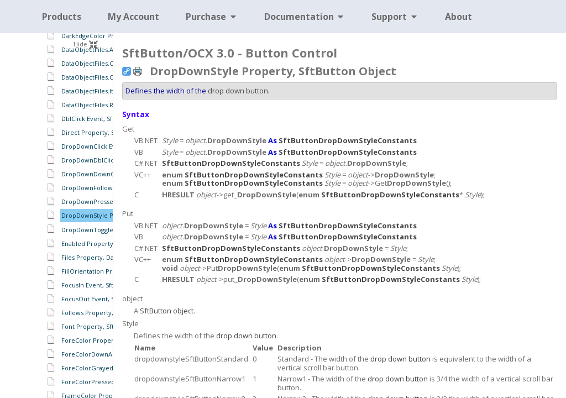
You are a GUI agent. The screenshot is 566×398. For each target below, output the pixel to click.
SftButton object (166, 311)
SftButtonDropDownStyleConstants (348, 140)
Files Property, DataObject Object (111, 257)
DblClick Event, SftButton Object (108, 118)
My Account (133, 17)
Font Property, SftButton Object (108, 326)
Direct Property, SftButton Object (110, 132)
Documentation (304, 17)
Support (394, 17)
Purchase (212, 17)
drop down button (238, 91)
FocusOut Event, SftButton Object (110, 299)
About (458, 17)
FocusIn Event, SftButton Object (108, 285)
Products (61, 17)
